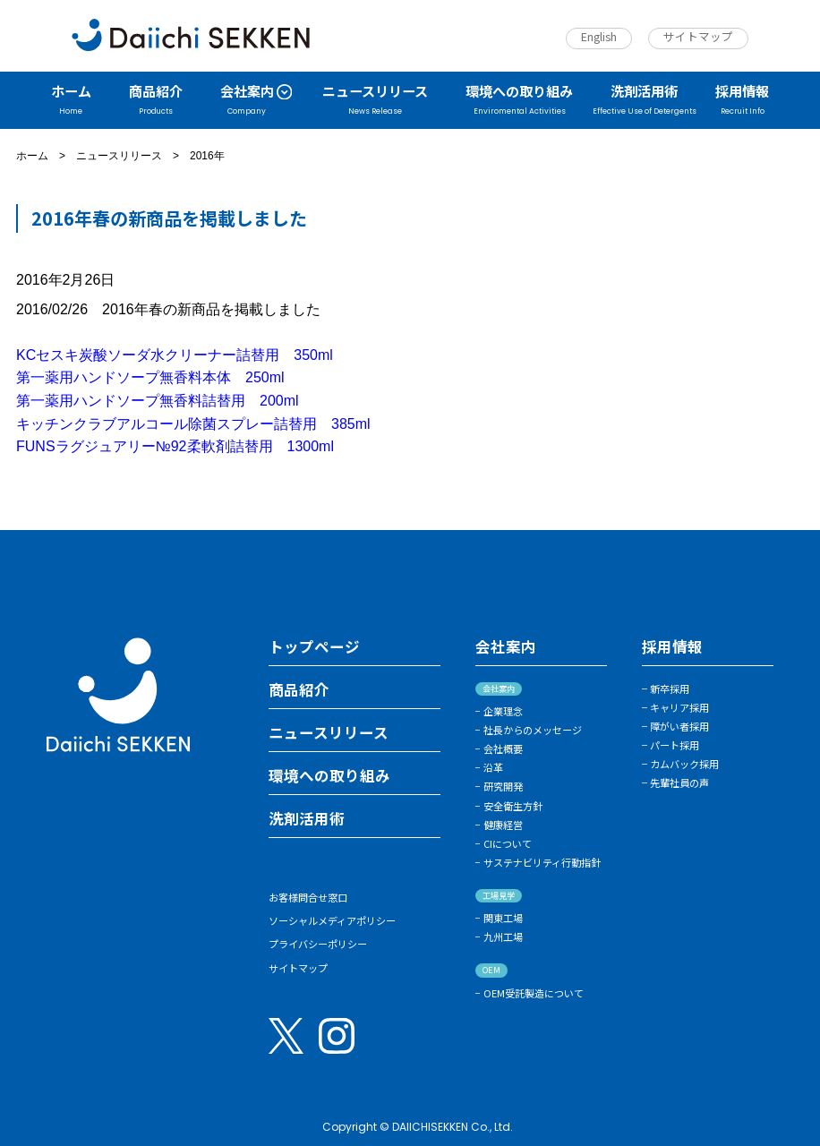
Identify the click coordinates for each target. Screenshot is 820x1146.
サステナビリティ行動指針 (542, 862)
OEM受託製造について (533, 993)
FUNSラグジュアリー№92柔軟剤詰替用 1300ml (175, 446)
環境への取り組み (329, 776)
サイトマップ (698, 36)
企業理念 (503, 711)
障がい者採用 (679, 726)
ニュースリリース (119, 156)
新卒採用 (669, 688)
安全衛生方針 (512, 806)
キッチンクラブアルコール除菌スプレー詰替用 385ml (193, 424)
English (599, 36)
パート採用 (674, 745)
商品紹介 (299, 690)
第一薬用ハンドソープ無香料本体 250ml (150, 377)
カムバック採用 (684, 764)
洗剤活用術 (307, 819)
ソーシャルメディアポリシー (332, 920)
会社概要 (503, 748)
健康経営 (503, 824)
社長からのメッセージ (532, 730)
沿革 (493, 767)
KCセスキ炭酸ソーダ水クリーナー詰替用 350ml (174, 355)
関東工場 (503, 918)
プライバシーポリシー (318, 943)
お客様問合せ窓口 (308, 897)
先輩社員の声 (679, 782)
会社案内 (505, 647)
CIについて (507, 843)
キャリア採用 (679, 707)
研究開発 (503, 786)
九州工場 (503, 936)
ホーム (32, 156)
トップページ (314, 647)
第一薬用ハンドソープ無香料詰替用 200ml (157, 400)
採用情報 (672, 647)
